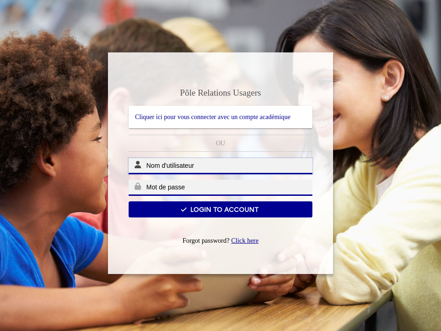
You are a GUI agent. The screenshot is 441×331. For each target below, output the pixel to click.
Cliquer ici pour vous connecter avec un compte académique (212, 117)
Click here (245, 240)
